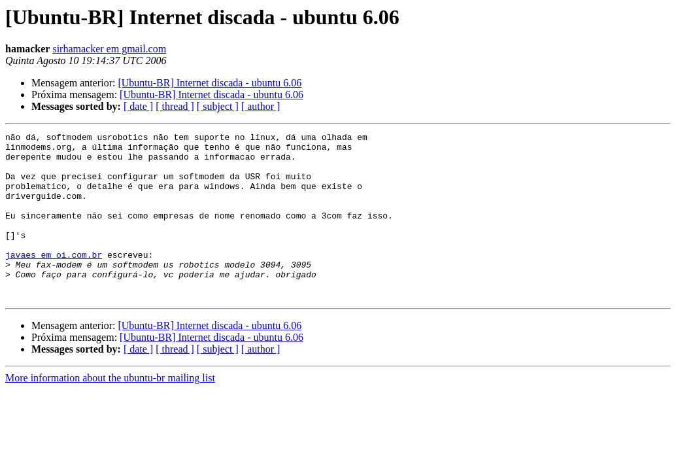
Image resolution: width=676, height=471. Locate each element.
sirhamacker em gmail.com (109, 48)
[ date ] (138, 106)
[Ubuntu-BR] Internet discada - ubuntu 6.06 (209, 82)
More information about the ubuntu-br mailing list (110, 411)
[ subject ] (218, 106)
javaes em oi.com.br (53, 280)
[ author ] (260, 106)
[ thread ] (175, 106)
